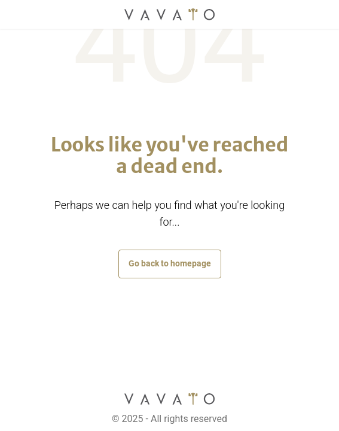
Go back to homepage (170, 263)
